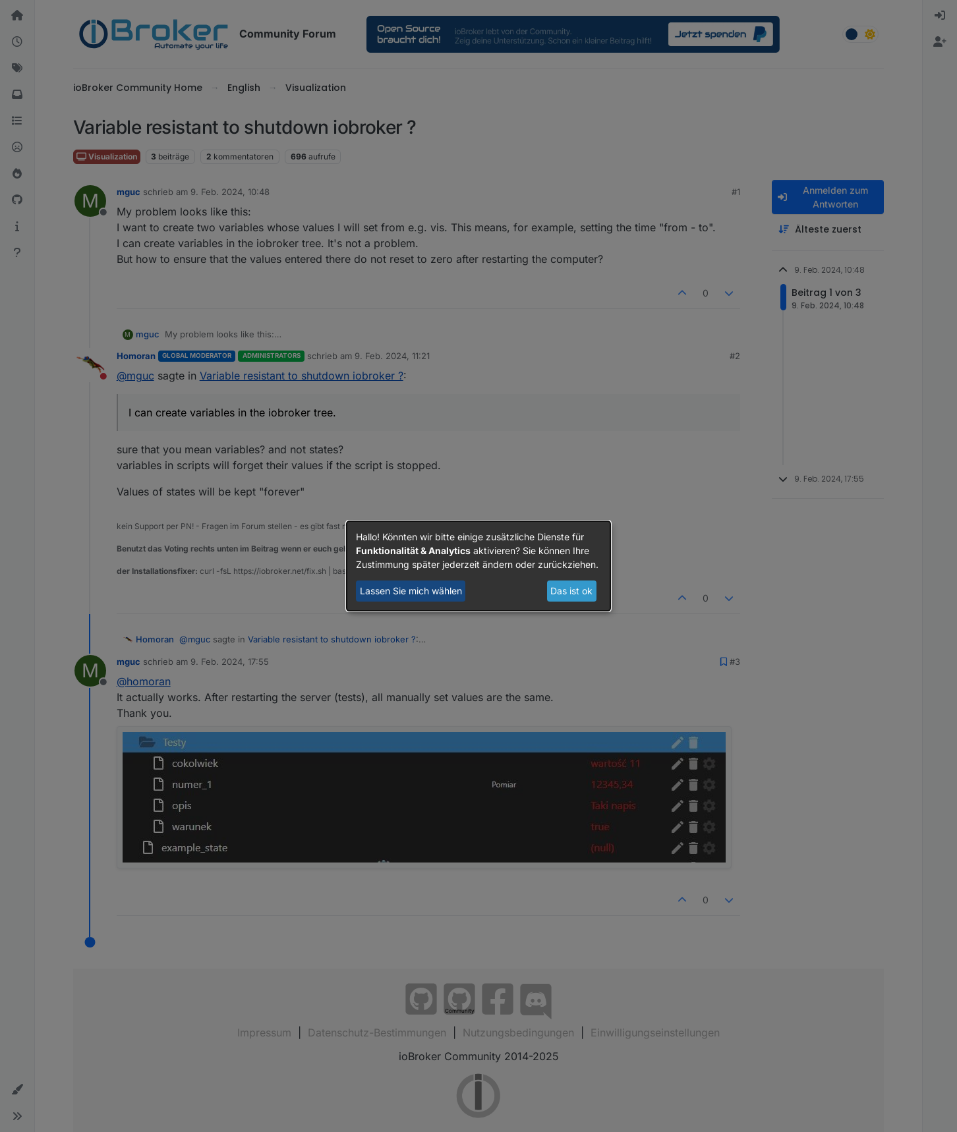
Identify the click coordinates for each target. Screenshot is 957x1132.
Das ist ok (571, 590)
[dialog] (478, 566)
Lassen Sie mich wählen (411, 590)
